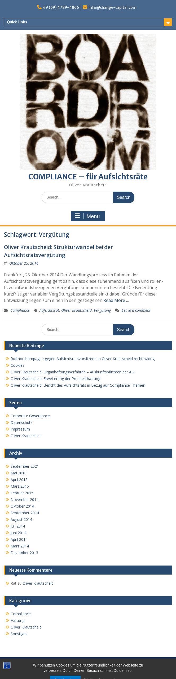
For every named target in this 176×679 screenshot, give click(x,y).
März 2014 (20, 546)
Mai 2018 (19, 472)
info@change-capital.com (113, 7)
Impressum (20, 429)
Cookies (17, 365)
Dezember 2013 (24, 552)
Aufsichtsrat (49, 310)
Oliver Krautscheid (76, 310)
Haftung (17, 620)
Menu (87, 216)
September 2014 (25, 512)
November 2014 (24, 499)
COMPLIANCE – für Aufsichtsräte (88, 177)
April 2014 (19, 539)
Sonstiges (19, 633)
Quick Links (17, 22)
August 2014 (21, 519)
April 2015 (19, 479)
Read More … (116, 300)
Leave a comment (136, 310)
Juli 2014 (18, 526)
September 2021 (25, 466)
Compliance (20, 310)
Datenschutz (21, 422)
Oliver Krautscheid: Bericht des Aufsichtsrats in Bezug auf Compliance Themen (78, 385)
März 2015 (20, 486)
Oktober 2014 (22, 506)
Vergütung (102, 310)
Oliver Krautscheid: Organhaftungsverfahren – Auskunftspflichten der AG (72, 371)
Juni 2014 (18, 532)
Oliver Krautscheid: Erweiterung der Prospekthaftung (55, 378)
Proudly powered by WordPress (59, 672)
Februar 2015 (22, 492)
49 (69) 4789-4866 (61, 7)
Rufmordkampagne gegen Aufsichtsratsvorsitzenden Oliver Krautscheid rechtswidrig (83, 358)
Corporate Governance (30, 415)
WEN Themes (132, 672)
